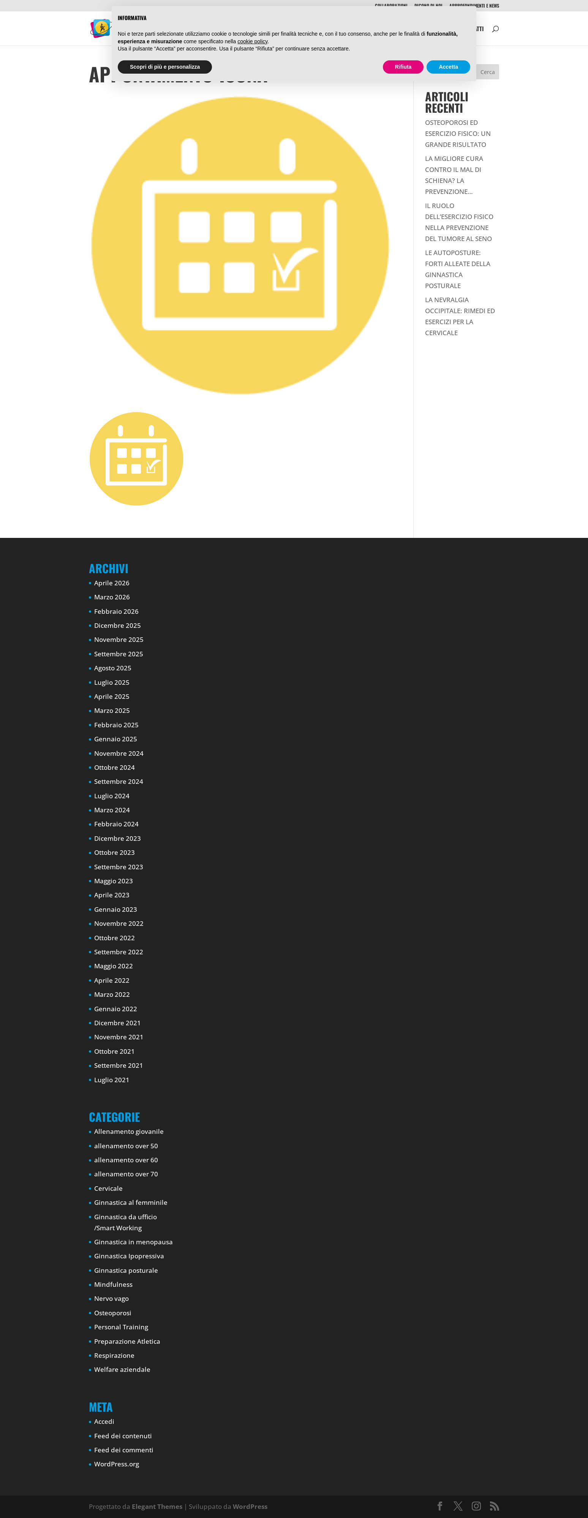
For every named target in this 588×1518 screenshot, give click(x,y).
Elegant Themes (157, 1506)
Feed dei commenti (123, 1449)
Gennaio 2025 (115, 739)
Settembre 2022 (118, 951)
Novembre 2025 (119, 639)
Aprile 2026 (112, 583)
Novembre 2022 (119, 923)
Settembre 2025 (118, 653)
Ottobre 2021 (114, 1051)
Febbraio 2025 (116, 724)
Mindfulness (113, 1284)
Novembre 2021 (119, 1036)
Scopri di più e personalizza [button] (165, 67)
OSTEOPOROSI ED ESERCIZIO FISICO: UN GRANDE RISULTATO (458, 133)
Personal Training (121, 1327)
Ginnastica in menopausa (133, 1241)
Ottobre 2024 (114, 767)
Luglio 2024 (112, 795)
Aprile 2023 (112, 895)
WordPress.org (116, 1464)
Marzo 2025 (112, 710)
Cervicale (108, 1188)
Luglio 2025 (112, 682)
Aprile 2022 (112, 980)
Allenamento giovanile (129, 1131)
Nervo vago (111, 1298)
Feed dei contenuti (123, 1435)
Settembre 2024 (118, 781)
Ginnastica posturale (126, 1270)
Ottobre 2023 (114, 852)
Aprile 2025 (112, 696)
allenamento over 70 (126, 1174)
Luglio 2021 (112, 1079)
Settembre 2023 (118, 866)
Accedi (104, 1421)
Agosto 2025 (112, 668)
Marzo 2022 (112, 994)
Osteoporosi (112, 1312)
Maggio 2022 (113, 966)
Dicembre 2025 (117, 625)
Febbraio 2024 (116, 824)
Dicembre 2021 (117, 1022)
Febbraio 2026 (116, 611)
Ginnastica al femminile (131, 1202)
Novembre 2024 (119, 753)
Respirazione (114, 1355)
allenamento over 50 (126, 1145)
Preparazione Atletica (127, 1341)
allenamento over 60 (126, 1159)
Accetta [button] (448, 67)
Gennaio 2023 (115, 909)
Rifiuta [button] (403, 67)
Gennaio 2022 (115, 1008)
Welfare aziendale (122, 1369)
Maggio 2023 (113, 880)
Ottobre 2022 (114, 937)
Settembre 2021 (118, 1065)
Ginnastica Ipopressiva (129, 1256)
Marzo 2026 (112, 597)
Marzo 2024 (112, 810)
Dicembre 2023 (117, 838)
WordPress (250, 1506)
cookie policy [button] (252, 41)
